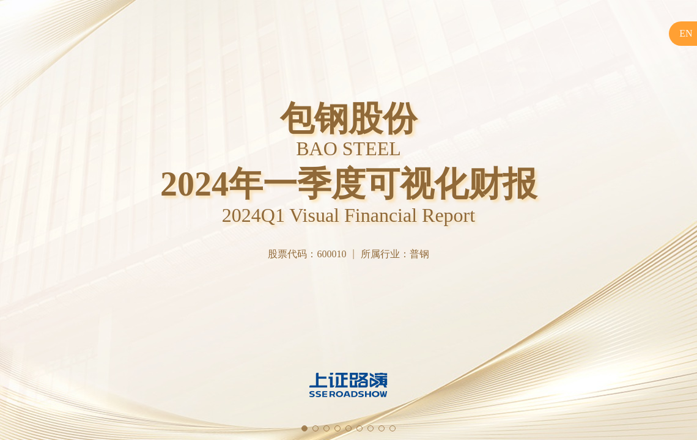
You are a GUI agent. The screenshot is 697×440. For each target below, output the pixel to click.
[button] (304, 428)
